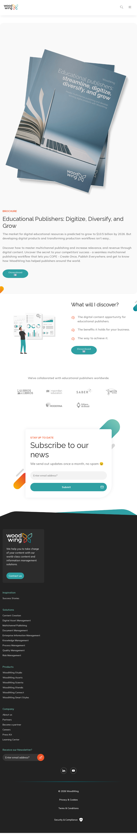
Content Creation (12, 620)
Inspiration (9, 597)
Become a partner (12, 729)
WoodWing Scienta (13, 687)
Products (8, 671)
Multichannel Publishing (15, 630)
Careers (7, 734)
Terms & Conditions (68, 812)
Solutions (8, 614)
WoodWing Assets (13, 682)
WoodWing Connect (13, 697)
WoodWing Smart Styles (16, 702)
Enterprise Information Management (21, 640)
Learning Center (11, 744)
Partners (7, 724)
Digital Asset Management (17, 625)
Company (8, 713)
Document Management (15, 635)
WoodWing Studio (12, 677)
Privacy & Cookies (68, 804)
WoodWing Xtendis (13, 692)
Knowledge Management (16, 645)
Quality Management (14, 655)
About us (7, 719)
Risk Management (12, 660)
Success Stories (11, 603)
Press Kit (7, 739)
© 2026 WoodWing (68, 795)
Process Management (14, 650)
